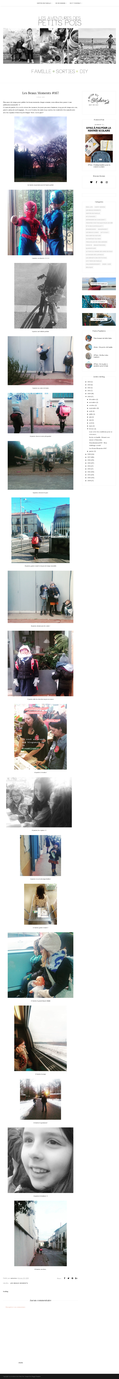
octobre (92, 405)
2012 (89, 472)
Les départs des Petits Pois (96, 258)
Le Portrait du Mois (93, 238)
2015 (89, 463)
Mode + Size (106, 264)
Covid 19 (89, 245)
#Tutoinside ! (91, 216)
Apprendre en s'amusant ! (96, 219)
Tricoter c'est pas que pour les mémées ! (101, 223)
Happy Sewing (100, 207)
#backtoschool (99, 245)
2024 (89, 382)
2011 (89, 475)
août (90, 411)
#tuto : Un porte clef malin (103, 347)
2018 (89, 454)
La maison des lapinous (95, 254)
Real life (89, 207)
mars (91, 426)
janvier (91, 451)
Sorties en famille (93, 213)
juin (90, 417)
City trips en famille (93, 261)
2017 (89, 457)
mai (90, 420)
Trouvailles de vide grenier (96, 242)
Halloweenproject (93, 264)
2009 (89, 481)
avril (90, 423)
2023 (89, 385)
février (91, 429)
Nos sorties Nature (93, 235)
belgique (89, 267)
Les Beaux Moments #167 (98, 448)
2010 (89, 478)
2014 (89, 466)
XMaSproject (103, 229)
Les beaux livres (92, 232)
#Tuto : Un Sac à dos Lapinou (101, 356)
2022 (89, 388)
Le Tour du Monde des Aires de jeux (99, 251)
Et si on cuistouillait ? (94, 226)
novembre (92, 402)
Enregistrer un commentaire (15, 1307)
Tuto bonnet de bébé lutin (103, 338)
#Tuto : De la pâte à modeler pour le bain (101, 365)
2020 (89, 393)
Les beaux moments (19, 1283)
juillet (91, 414)
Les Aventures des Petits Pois (16, 1376)
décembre (92, 399)
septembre (93, 408)
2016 (89, 460)
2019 (89, 396)
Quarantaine (91, 248)
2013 (89, 469)
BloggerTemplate (36, 1376)
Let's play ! (105, 232)
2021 (89, 391)
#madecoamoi (91, 229)
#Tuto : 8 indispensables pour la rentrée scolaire (99, 166)
